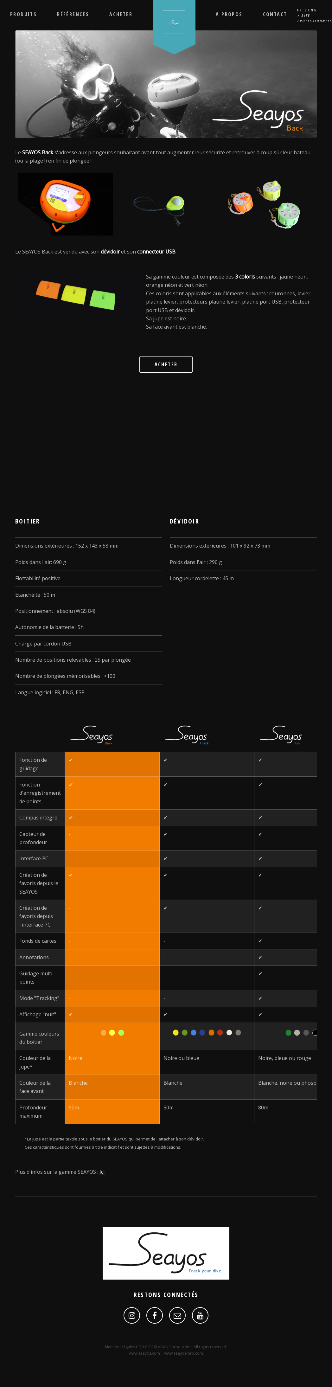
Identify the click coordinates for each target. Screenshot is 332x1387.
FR (299, 10)
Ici (102, 1171)
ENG (312, 10)
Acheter (120, 14)
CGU (140, 1347)
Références (73, 14)
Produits (23, 14)
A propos (229, 14)
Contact (275, 14)
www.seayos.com (144, 1353)
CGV (149, 1347)
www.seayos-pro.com (183, 1353)
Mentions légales (120, 1347)
